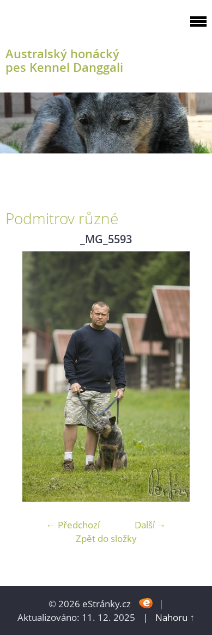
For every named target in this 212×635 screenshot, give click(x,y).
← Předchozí (73, 525)
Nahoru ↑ (175, 617)
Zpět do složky (106, 538)
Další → (150, 525)
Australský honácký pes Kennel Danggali (64, 60)
